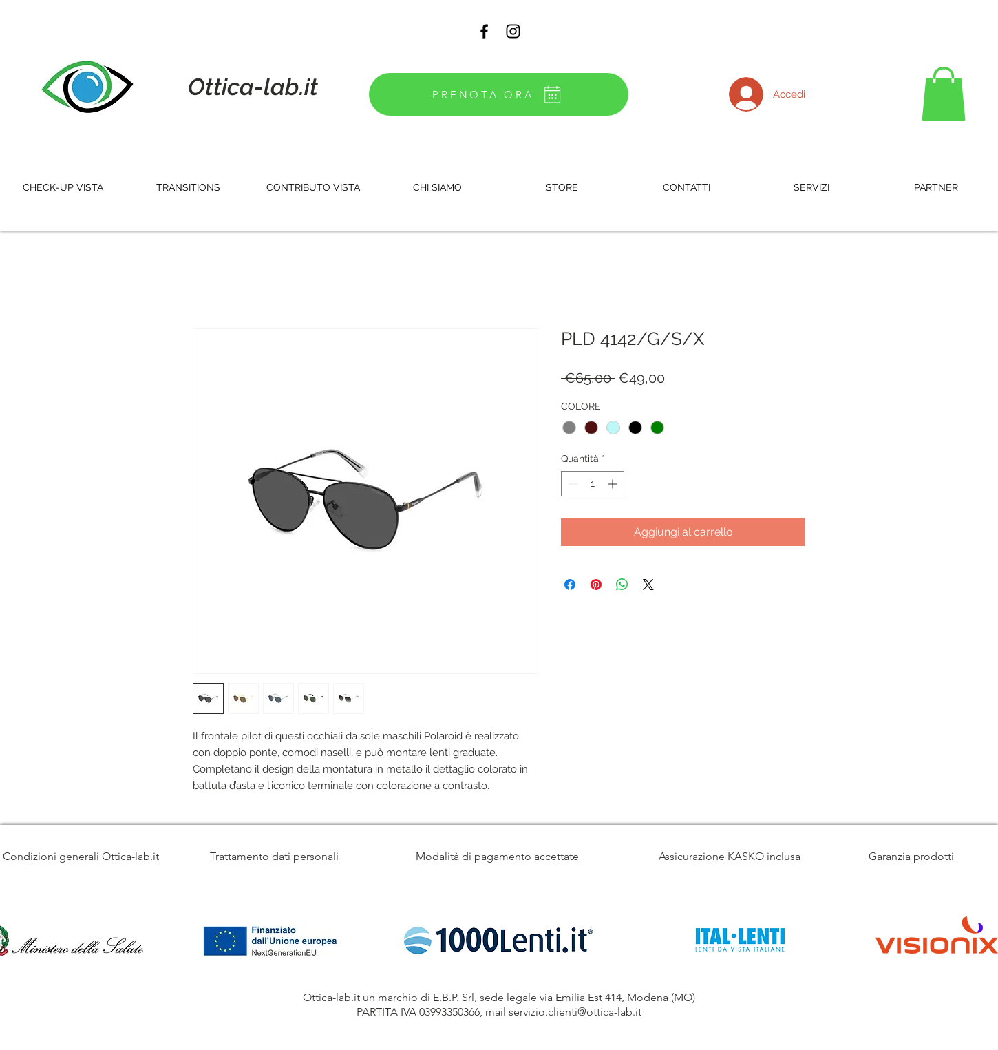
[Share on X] (648, 584)
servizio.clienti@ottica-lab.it (575, 1011)
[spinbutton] (592, 484)
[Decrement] (571, 484)
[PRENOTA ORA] (498, 94)
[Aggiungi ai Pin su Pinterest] (596, 584)
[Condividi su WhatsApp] (622, 584)
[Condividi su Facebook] (570, 584)
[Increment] (613, 484)
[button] (943, 94)
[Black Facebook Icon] (484, 31)
